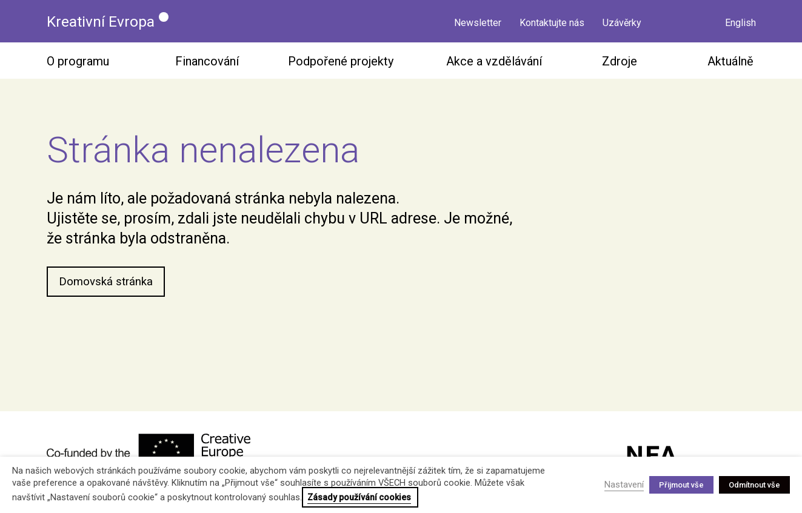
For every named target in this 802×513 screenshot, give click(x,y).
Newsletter (477, 22)
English (740, 22)
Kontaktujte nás (552, 22)
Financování (207, 64)
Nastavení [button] (624, 484)
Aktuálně (730, 64)
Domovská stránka (108, 286)
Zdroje (619, 64)
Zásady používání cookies (359, 497)
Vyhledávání (698, 21)
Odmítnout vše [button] (754, 484)
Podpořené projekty (340, 64)
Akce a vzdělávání (494, 64)
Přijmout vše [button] (681, 484)
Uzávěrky (622, 22)
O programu (78, 64)
